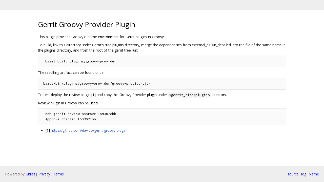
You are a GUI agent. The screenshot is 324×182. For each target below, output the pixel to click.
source (293, 174)
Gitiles (30, 174)
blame (314, 174)
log (303, 174)
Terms (58, 174)
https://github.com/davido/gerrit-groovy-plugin (88, 130)
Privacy (44, 174)
